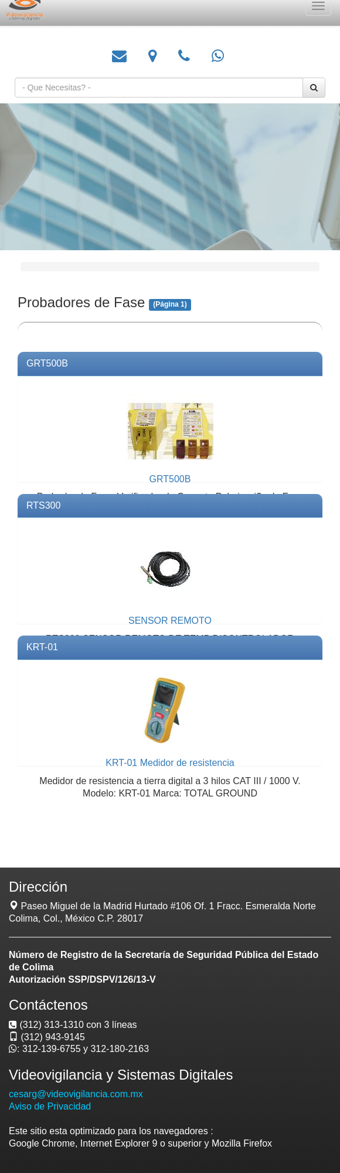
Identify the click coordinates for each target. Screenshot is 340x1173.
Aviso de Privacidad (50, 1106)
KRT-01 (42, 647)
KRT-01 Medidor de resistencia (170, 763)
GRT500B (47, 363)
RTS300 (43, 505)
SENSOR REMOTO (170, 621)
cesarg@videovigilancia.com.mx (76, 1094)
